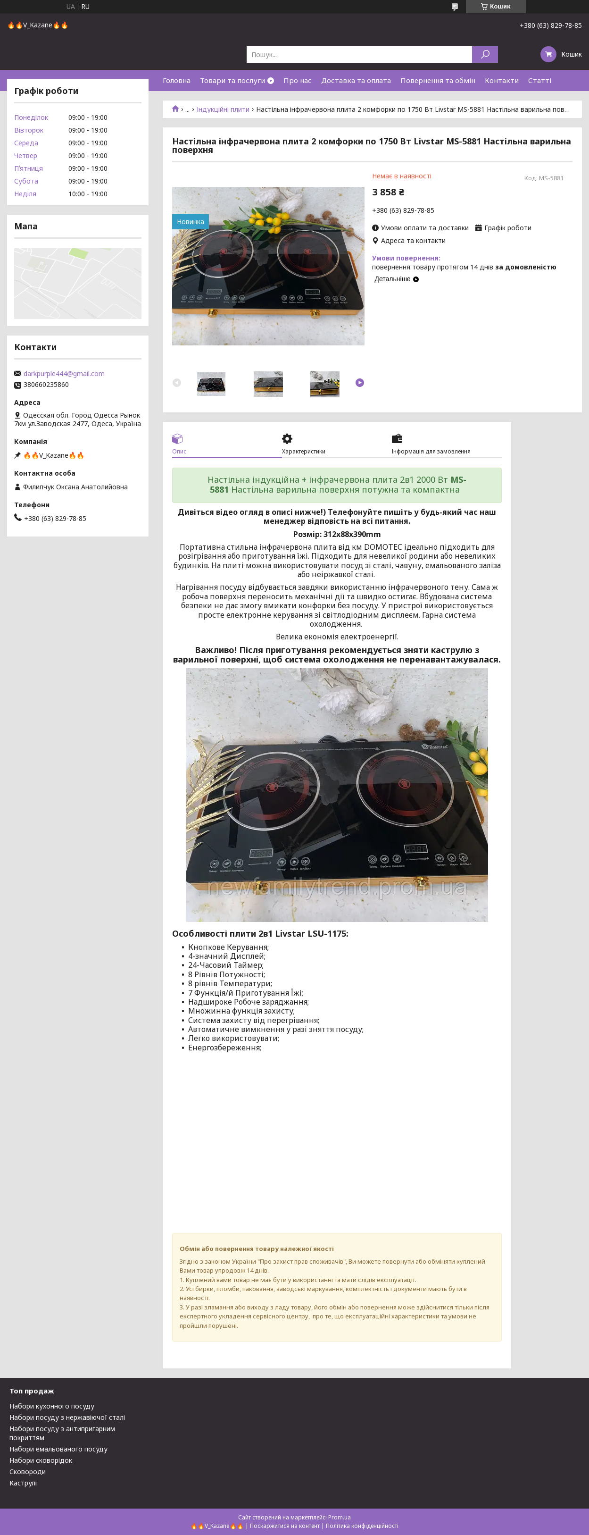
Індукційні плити (223, 109)
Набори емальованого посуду (58, 1448)
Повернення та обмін (437, 80)
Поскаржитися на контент (285, 1526)
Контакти (502, 80)
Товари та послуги (232, 80)
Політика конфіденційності (362, 1526)
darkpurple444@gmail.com (64, 373)
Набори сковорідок (40, 1460)
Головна (177, 80)
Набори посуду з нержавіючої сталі (67, 1417)
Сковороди (27, 1471)
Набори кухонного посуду (51, 1405)
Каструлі (23, 1482)
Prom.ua (339, 1517)
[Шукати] (485, 54)
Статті (539, 80)
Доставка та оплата (356, 80)
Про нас (297, 80)
